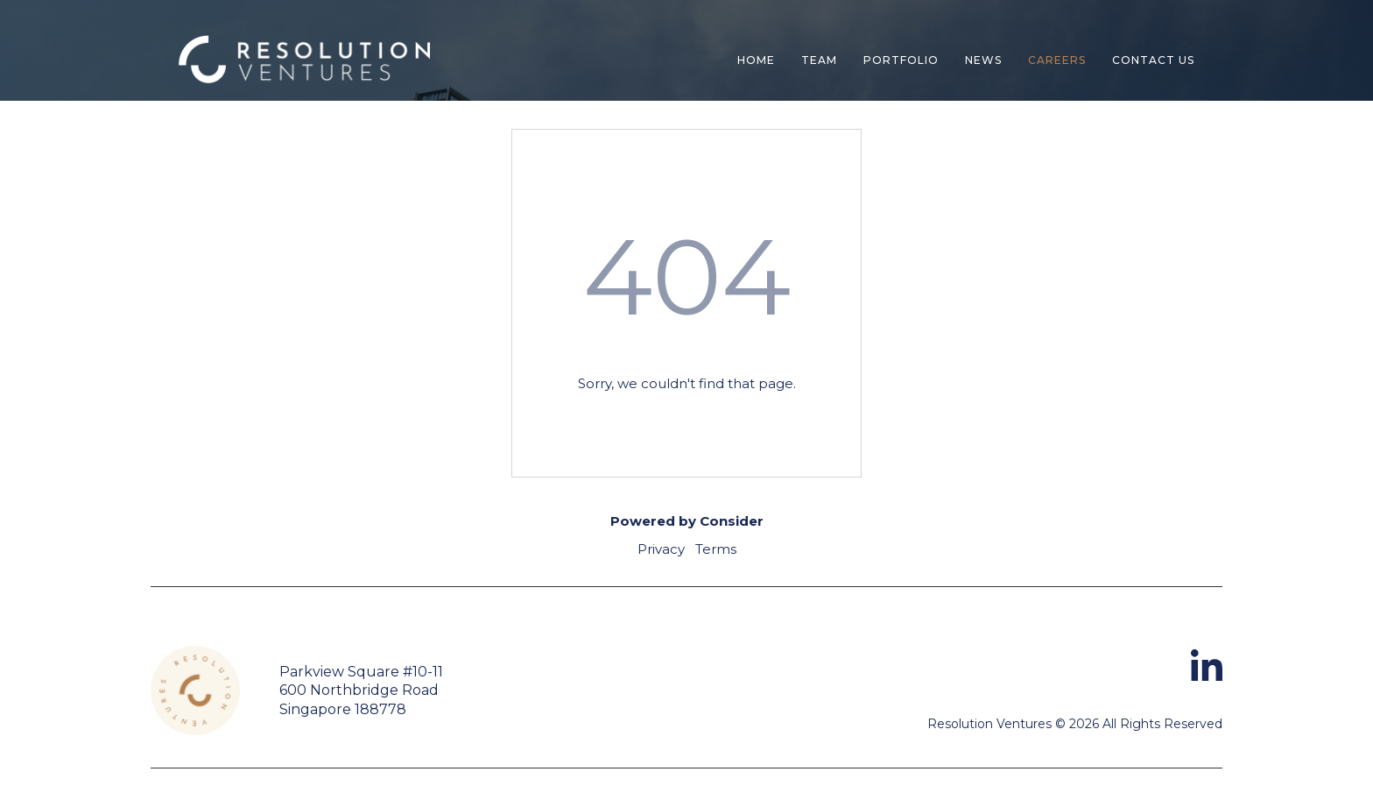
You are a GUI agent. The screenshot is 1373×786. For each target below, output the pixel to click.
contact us (1153, 60)
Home (756, 60)
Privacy (661, 549)
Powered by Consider (687, 521)
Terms (715, 549)
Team (819, 60)
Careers (1057, 60)
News (983, 60)
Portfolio (901, 60)
